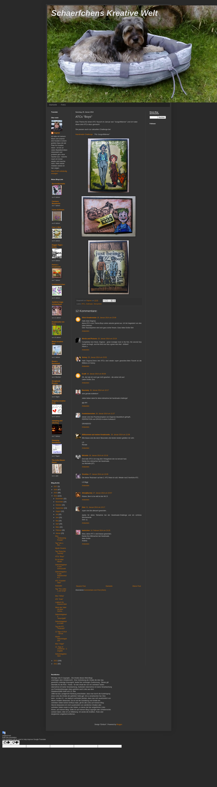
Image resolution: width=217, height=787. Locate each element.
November (60, 502)
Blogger (119, 724)
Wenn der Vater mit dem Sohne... (60, 609)
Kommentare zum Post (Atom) (95, 590)
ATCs (83, 304)
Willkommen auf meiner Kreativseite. (96, 435)
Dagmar (57, 133)
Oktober (59, 505)
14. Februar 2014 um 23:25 (100, 530)
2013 (56, 661)
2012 (56, 664)
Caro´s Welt (56, 227)
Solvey (84, 357)
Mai (57, 521)
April (57, 524)
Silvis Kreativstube (89, 318)
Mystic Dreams (60, 548)
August (58, 511)
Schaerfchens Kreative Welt (104, 13)
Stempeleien (98, 304)
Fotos (63, 105)
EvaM (84, 374)
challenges (89, 304)
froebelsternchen (88, 414)
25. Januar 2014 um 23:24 (107, 339)
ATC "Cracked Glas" (60, 582)
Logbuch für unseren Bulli (60, 603)
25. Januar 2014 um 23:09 (106, 318)
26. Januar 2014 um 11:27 (105, 414)
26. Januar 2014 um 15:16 (98, 455)
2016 (56, 490)
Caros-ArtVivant (58, 210)
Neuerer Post (81, 586)
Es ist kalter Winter (59, 560)
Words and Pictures (89, 339)
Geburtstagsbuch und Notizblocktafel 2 (61, 574)
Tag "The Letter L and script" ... (60, 591)
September (60, 508)
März (58, 527)
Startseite (53, 105)
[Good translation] (6, 742)
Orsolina (85, 474)
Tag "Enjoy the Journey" (60, 552)
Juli (57, 514)
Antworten (85, 331)
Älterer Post (136, 586)
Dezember (60, 499)
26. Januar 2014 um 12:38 (120, 435)
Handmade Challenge (84, 134)
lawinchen (86, 530)
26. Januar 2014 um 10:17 (99, 390)
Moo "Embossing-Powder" (60, 538)
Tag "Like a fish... (59, 544)
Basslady (85, 390)
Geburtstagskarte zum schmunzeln (61, 567)
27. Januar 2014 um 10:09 (98, 474)
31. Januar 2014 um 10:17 (95, 507)
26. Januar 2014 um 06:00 (96, 374)
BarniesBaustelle (58, 184)
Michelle (85, 455)
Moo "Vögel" (59, 644)
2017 (56, 486)
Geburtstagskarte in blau (61, 622)
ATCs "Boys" (59, 556)
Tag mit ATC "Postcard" (60, 627)
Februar (59, 530)
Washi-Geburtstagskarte (61, 639)
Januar (58, 533)
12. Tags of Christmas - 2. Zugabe (61, 649)
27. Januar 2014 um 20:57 (102, 493)
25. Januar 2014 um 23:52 (97, 357)
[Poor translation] (15, 742)
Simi (83, 507)
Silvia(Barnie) (87, 493)
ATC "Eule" (59, 599)
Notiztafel (58, 586)
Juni (57, 517)
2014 (56, 496)
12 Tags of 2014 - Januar (61, 633)
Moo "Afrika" (59, 596)
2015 (56, 493)
